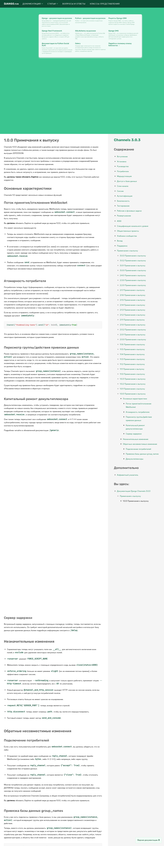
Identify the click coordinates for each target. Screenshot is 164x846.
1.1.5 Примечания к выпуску (132, 349)
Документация (33, 3)
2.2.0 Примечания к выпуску (133, 285)
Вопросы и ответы (73, 3)
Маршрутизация (124, 176)
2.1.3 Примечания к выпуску (132, 310)
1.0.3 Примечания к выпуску (132, 379)
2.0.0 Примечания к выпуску (133, 339)
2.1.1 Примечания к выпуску (132, 319)
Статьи (52, 3)
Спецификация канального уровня (132, 226)
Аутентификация (124, 196)
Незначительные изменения (135, 439)
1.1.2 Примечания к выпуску (132, 364)
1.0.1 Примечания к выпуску (132, 388)
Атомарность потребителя (137, 412)
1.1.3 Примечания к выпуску (132, 359)
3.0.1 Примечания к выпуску (132, 265)
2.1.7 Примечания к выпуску (132, 290)
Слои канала (122, 186)
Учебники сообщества (127, 236)
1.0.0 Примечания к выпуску (133, 393)
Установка (121, 161)
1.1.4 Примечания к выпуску (132, 354)
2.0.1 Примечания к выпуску (132, 334)
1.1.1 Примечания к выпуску (132, 369)
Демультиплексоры (134, 459)
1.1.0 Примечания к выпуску (132, 374)
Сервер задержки (134, 433)
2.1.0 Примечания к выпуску (132, 324)
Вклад (119, 241)
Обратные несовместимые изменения (140, 444)
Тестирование (123, 206)
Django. (11, 4)
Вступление (122, 156)
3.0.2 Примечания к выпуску (133, 260)
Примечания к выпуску (127, 250)
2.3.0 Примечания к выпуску (133, 280)
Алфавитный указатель (127, 475)
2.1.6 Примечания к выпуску (132, 295)
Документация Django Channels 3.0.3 (133, 491)
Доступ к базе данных (127, 181)
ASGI (119, 221)
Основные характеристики (135, 398)
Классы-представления (105, 3)
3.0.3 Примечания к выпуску (133, 255)
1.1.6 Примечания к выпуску (132, 344)
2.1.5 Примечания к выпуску (132, 300)
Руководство (123, 166)
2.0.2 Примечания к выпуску (133, 329)
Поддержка (122, 246)
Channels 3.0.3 (127, 140)
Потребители (123, 171)
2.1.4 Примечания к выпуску (132, 305)
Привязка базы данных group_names (142, 454)
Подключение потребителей (138, 449)
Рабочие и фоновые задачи (129, 211)
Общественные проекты (128, 231)
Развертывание (124, 215)
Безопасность (123, 201)
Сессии (120, 191)
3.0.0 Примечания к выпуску (133, 270)
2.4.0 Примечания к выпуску (133, 275)
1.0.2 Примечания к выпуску (132, 384)
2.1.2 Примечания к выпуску (132, 315)
